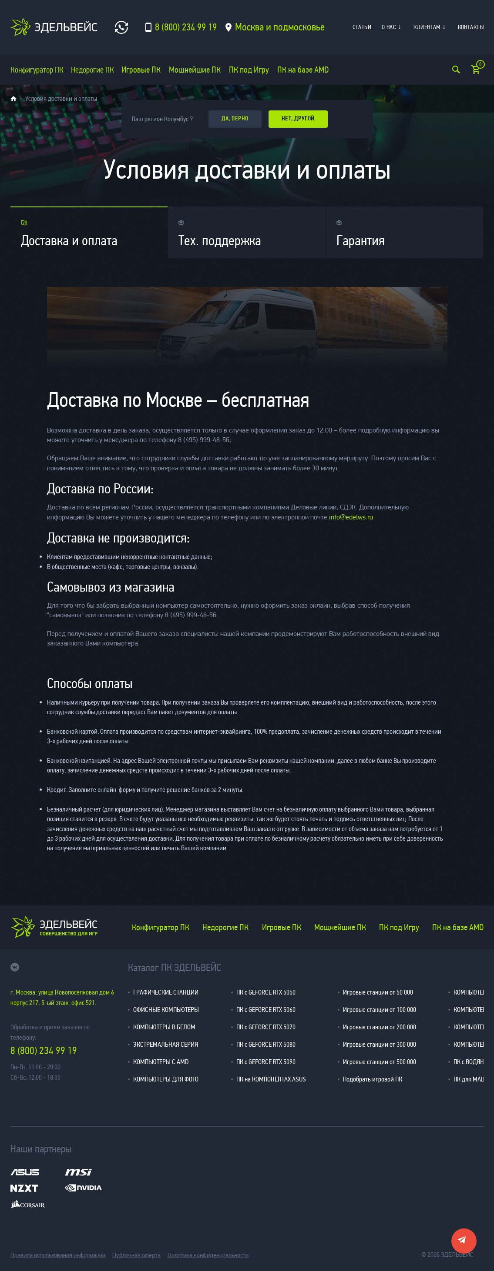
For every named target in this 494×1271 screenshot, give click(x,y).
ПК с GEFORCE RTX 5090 (266, 1062)
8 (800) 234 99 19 (43, 1051)
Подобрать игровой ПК (372, 1079)
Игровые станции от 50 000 (378, 992)
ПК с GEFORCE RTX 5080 (266, 1044)
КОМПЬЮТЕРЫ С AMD (160, 1062)
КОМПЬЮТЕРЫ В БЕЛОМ (164, 1027)
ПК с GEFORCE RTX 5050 (266, 992)
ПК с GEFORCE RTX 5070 (266, 1027)
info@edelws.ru (351, 517)
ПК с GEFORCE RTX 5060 (266, 1009)
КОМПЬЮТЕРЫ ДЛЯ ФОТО (165, 1079)
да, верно (235, 119)
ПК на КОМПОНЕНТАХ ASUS (271, 1079)
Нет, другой (300, 119)
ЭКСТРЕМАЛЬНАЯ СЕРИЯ (165, 1044)
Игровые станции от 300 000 (379, 1044)
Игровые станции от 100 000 (379, 1009)
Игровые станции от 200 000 (379, 1027)
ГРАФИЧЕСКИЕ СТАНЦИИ (165, 992)
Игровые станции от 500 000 (379, 1062)
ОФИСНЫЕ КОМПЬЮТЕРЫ (166, 1009)
